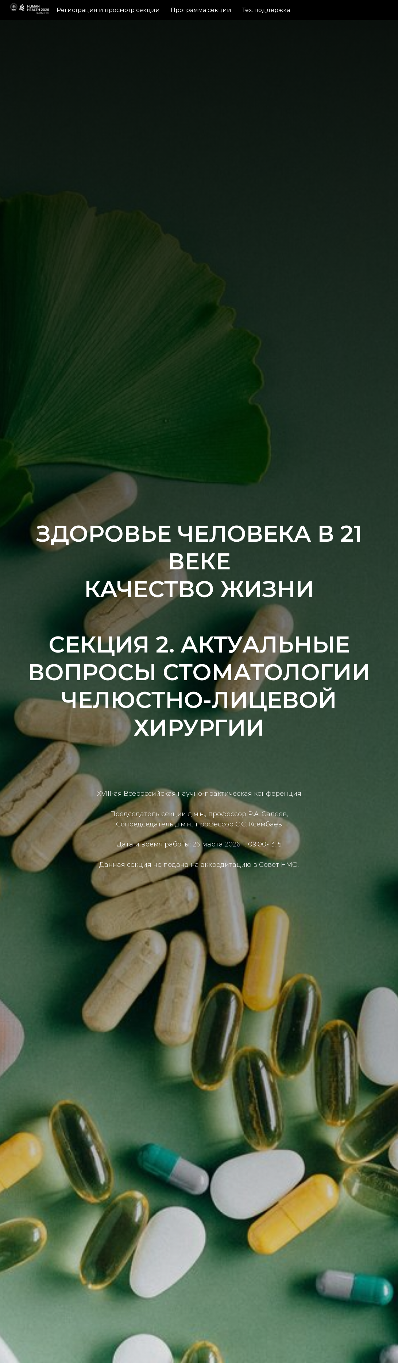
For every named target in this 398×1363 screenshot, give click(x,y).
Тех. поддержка (266, 10)
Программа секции (201, 10)
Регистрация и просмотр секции (108, 10)
